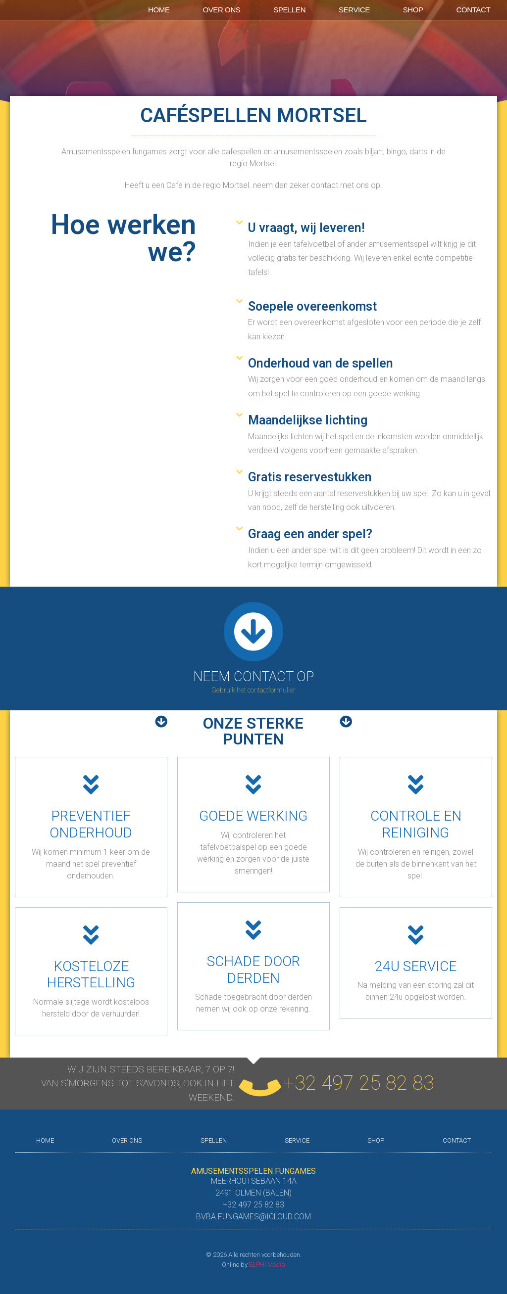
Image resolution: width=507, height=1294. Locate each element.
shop (413, 9)
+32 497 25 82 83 (358, 1083)
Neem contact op (253, 677)
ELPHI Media (267, 1264)
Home (158, 9)
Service (354, 9)
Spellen (289, 9)
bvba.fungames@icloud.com (253, 1216)
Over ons (221, 9)
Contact (473, 9)
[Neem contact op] (253, 631)
